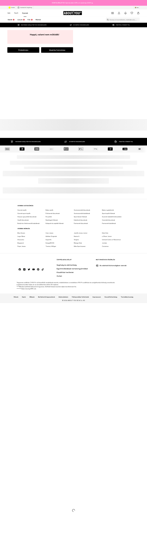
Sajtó (24, 297)
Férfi (16, 13)
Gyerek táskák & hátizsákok (111, 217)
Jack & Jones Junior (80, 233)
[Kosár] (138, 13)
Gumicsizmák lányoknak (82, 210)
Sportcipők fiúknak (108, 213)
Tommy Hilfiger (51, 246)
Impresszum (97, 297)
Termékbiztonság (127, 297)
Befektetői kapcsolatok (46, 297)
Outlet (12, 7)
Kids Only (105, 233)
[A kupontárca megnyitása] (112, 13)
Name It (76, 236)
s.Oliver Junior (107, 236)
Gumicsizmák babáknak (82, 213)
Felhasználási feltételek (80, 297)
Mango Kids (78, 243)
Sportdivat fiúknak (80, 217)
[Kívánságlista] (131, 13)
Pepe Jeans (21, 246)
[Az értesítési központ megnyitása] (125, 13)
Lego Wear (21, 236)
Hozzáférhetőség (111, 297)
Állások (32, 297)
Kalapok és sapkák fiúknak (55, 223)
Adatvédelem (63, 297)
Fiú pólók (49, 217)
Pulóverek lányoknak (53, 213)
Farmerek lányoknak (81, 223)
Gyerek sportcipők (23, 213)
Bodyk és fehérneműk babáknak (28, 223)
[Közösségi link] (19, 269)
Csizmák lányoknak (108, 220)
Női (9, 13)
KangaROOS (50, 243)
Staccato (20, 240)
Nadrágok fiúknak (52, 220)
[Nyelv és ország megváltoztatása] (137, 7)
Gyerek (25, 13)
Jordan (104, 243)
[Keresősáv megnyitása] (107, 20)
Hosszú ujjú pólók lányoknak (26, 217)
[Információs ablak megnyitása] (144, 3)
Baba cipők (49, 210)
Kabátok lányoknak (80, 220)
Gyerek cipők (21, 210)
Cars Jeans (49, 233)
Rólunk (16, 297)
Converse (105, 246)
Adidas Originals (51, 236)
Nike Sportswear (80, 246)
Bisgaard (20, 243)
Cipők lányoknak (23, 220)
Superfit (48, 240)
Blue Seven (21, 233)
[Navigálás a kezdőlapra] (72, 13)
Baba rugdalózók (108, 210)
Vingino (76, 240)
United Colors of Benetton (111, 240)
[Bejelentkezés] (119, 13)
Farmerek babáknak (109, 223)
